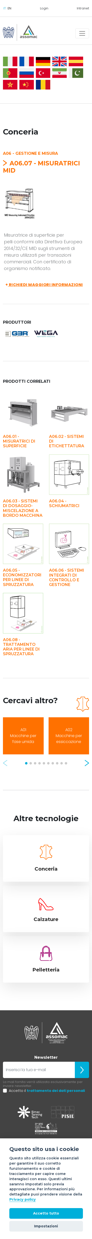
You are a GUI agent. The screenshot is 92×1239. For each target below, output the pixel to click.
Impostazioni (46, 1226)
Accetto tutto (46, 1213)
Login (44, 8)
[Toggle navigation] (82, 33)
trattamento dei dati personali (56, 1090)
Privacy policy (22, 1199)
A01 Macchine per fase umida (23, 735)
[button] (5, 763)
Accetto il (47, 1090)
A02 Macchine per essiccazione (69, 735)
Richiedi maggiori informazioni (44, 285)
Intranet (83, 8)
